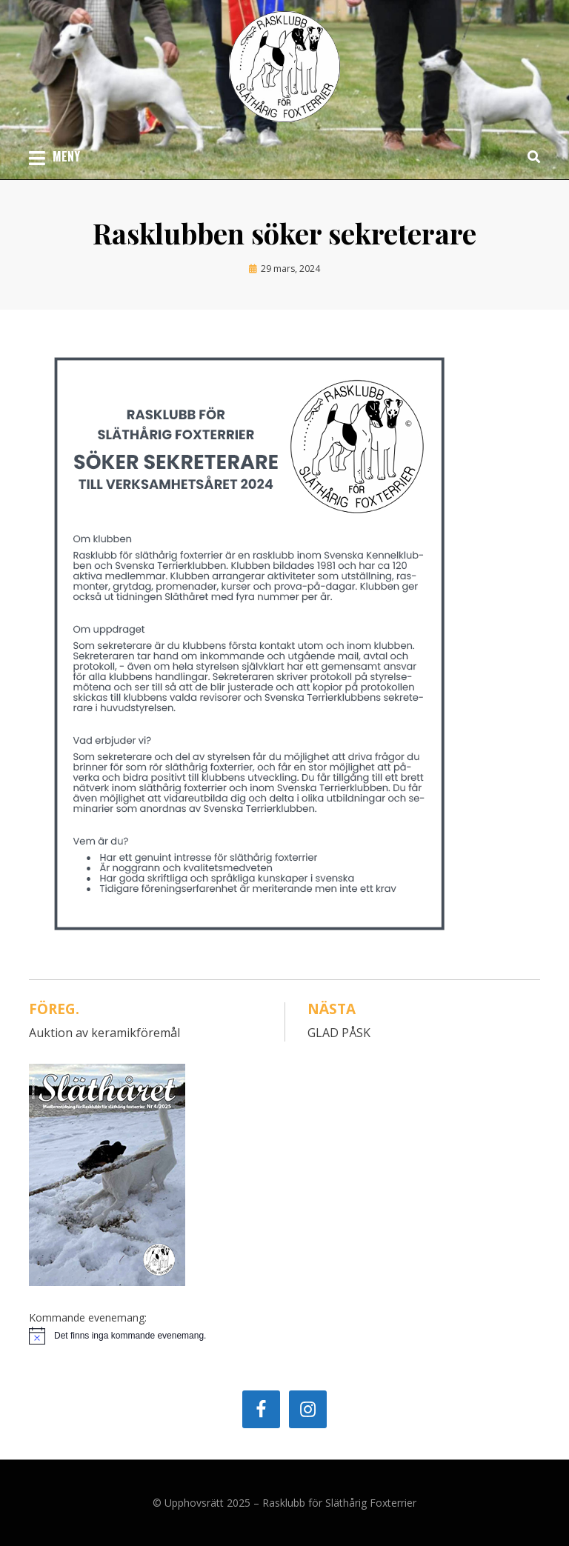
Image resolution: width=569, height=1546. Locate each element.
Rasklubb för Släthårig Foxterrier (339, 1503)
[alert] (284, 1336)
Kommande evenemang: (88, 1317)
